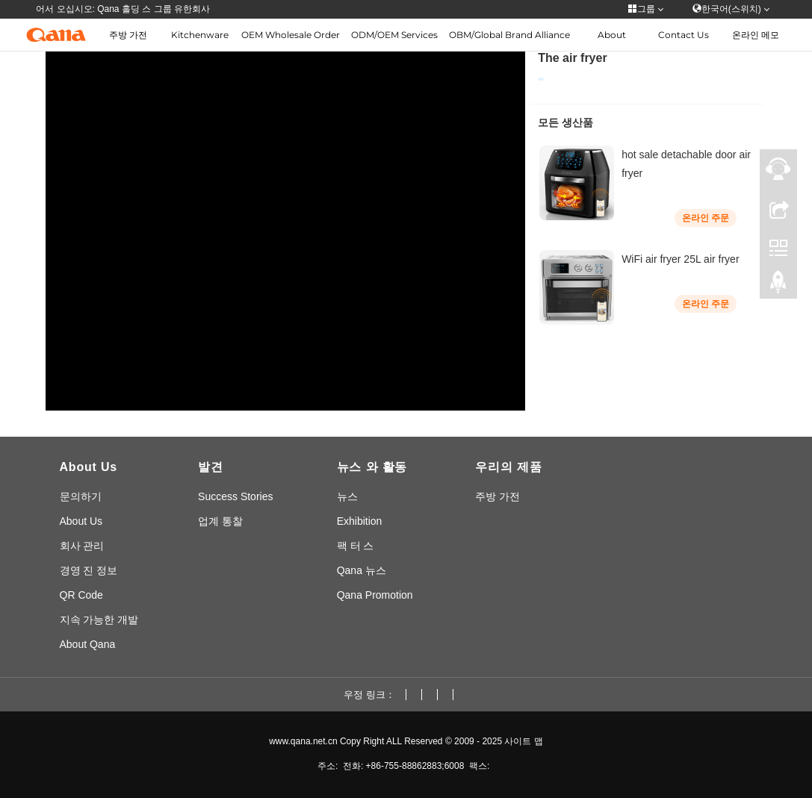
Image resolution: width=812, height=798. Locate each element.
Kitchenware (200, 34)
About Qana (88, 644)
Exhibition (359, 521)
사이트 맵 (523, 741)
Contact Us (683, 34)
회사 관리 (82, 546)
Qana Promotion (375, 595)
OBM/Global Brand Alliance (509, 34)
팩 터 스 (355, 546)
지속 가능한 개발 (99, 620)
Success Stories (235, 496)
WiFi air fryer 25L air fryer (680, 259)
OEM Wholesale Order (290, 34)
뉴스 (347, 496)
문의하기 (81, 496)
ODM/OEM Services (394, 34)
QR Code (81, 595)
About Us (81, 521)
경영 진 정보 (89, 570)
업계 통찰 (220, 521)
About (612, 34)
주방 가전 (128, 34)
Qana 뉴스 (361, 570)
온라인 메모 (755, 34)
